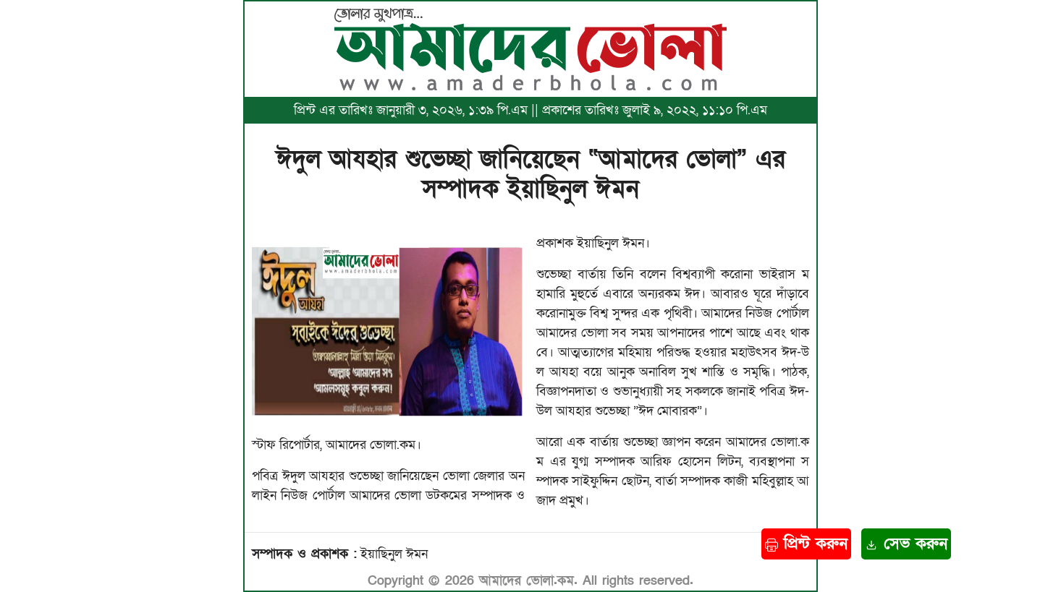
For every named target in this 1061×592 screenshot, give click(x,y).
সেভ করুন (906, 543)
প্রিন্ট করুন (806, 543)
